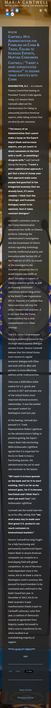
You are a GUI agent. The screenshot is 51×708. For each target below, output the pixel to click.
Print (10, 671)
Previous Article (25, 697)
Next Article (26, 690)
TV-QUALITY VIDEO (21, 649)
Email (18, 671)
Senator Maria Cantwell (26, 3)
